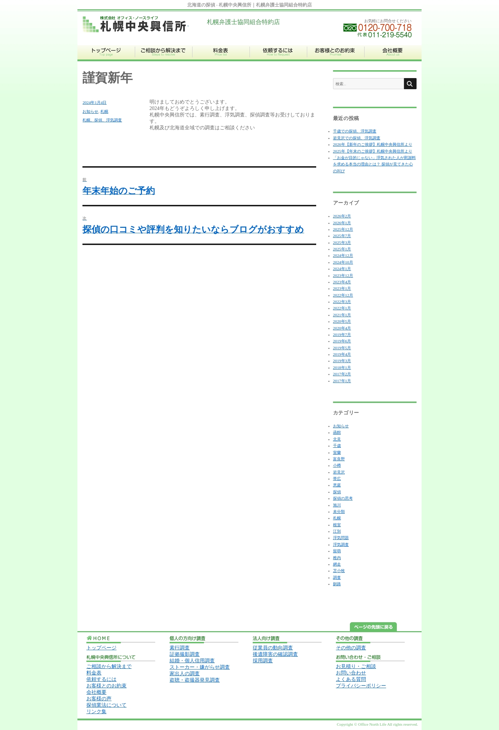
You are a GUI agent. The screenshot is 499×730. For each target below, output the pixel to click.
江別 (337, 531)
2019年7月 (342, 334)
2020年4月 (342, 328)
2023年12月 (343, 275)
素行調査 (180, 647)
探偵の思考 (343, 498)
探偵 (337, 492)
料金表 (93, 673)
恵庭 (337, 485)
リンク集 (96, 711)
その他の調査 (351, 647)
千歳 (337, 445)
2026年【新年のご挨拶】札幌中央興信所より (372, 144)
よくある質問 (351, 679)
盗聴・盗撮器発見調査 (195, 680)
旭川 (337, 505)
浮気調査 (341, 544)
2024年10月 (343, 262)
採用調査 (263, 660)
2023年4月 (342, 282)
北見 (337, 439)
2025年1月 (342, 249)
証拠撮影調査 (185, 654)
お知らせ (90, 111)
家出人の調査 (185, 673)
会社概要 (96, 692)
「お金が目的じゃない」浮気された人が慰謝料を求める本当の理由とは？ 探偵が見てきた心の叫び (374, 164)
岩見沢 (339, 472)
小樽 (337, 465)
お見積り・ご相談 (356, 666)
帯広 (337, 478)
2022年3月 (342, 301)
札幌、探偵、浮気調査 (102, 120)
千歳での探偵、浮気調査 (354, 131)
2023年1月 (342, 288)
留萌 (337, 551)
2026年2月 (342, 216)
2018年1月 (342, 367)
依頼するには (101, 679)
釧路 (337, 584)
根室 (337, 525)
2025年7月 (342, 236)
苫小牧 (339, 570)
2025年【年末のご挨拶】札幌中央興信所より (372, 151)
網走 (337, 564)
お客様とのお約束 (106, 685)
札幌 (104, 111)
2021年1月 (342, 315)
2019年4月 (342, 354)
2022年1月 (342, 308)
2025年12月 (343, 229)
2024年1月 (342, 268)
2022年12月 (343, 295)
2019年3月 (342, 361)
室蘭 (337, 452)
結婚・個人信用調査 (192, 660)
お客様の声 (98, 698)
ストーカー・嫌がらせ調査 (200, 667)
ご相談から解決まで (109, 666)
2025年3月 (342, 242)
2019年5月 (342, 348)
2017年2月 (342, 374)
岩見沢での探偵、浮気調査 (356, 138)
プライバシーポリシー (361, 685)
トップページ (101, 647)
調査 (337, 577)
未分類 (339, 511)
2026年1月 (342, 223)
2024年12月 (343, 255)
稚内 (337, 558)
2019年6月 (342, 341)
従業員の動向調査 (273, 647)
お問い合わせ (351, 673)
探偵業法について (106, 705)
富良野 (339, 459)
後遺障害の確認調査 (275, 654)
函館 (337, 432)
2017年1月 (342, 381)
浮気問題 (341, 538)
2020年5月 (342, 321)
